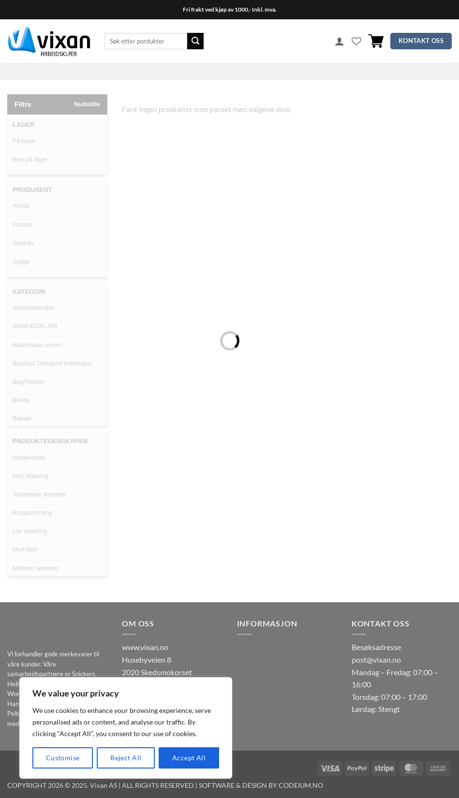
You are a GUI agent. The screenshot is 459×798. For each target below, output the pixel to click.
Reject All (125, 758)
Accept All (189, 758)
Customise (63, 758)
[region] (125, 728)
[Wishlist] (356, 41)
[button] (339, 41)
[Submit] (195, 41)
